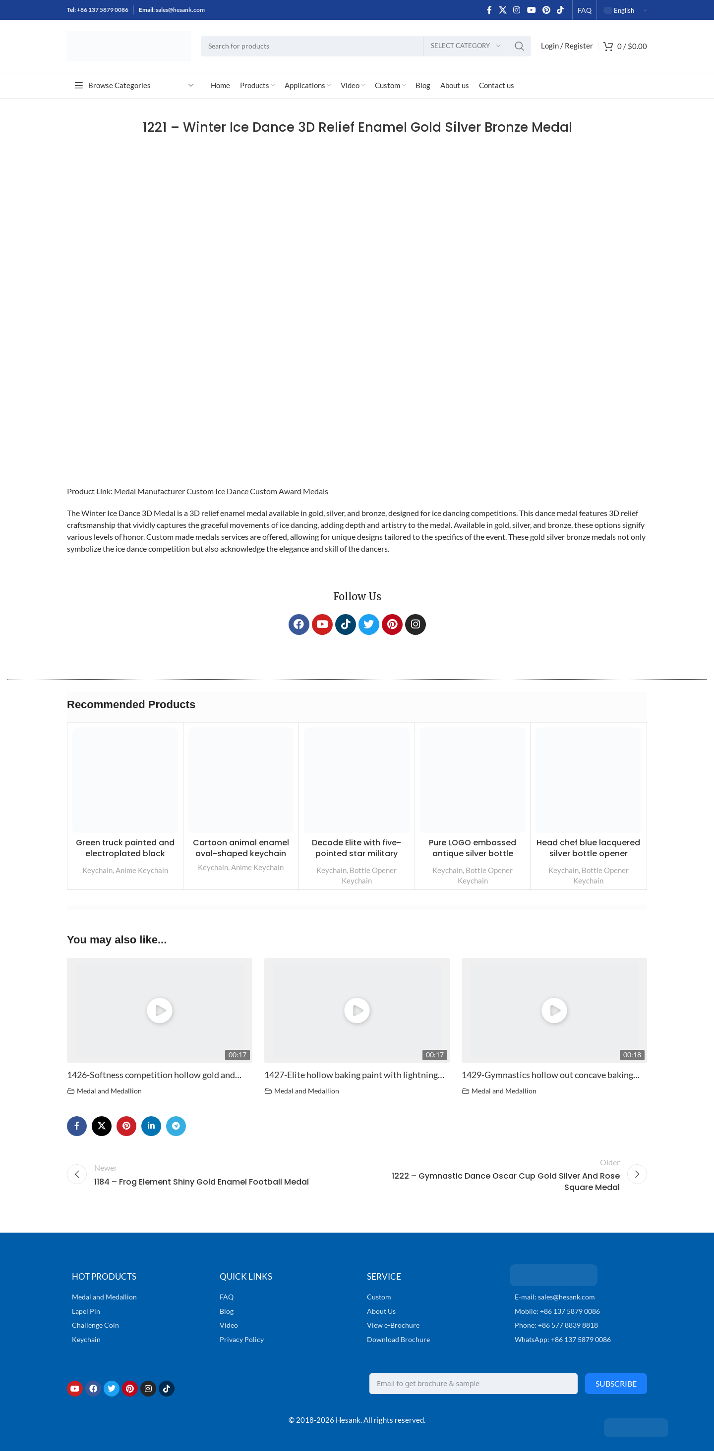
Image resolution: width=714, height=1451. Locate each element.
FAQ (227, 1297)
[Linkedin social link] (151, 1126)
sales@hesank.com (180, 9)
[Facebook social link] (489, 9)
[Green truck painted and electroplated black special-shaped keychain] (125, 780)
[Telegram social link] (176, 1126)
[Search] (366, 46)
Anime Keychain (142, 870)
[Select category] (465, 46)
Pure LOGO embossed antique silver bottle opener (472, 854)
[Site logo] (129, 45)
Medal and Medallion (109, 1091)
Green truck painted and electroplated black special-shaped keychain (125, 854)
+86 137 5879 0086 (102, 9)
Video (229, 1325)
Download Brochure (398, 1339)
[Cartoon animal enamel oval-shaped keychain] (241, 780)
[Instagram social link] (517, 9)
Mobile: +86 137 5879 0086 (557, 1311)
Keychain (97, 870)
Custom (379, 1297)
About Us (381, 1311)
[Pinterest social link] (546, 9)
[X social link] (502, 9)
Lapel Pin (86, 1311)
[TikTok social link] (560, 9)
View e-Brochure (393, 1325)
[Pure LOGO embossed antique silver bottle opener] (473, 780)
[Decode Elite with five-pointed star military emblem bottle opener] (357, 780)
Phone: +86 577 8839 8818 (556, 1325)
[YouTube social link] (531, 9)
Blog (227, 1311)
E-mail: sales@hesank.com (555, 1297)
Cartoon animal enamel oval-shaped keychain (241, 848)
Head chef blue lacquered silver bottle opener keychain (588, 854)
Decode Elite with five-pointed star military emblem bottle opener (356, 854)
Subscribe (616, 1383)
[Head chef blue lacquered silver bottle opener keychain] (588, 780)
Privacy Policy (242, 1339)
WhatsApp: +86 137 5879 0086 (563, 1339)
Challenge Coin (95, 1325)
